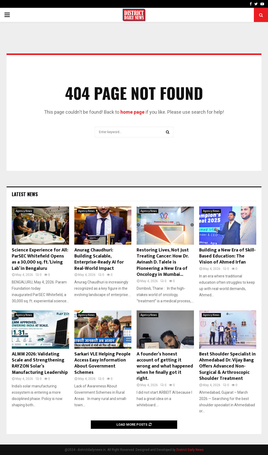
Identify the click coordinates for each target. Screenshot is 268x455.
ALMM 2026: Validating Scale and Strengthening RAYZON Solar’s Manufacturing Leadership (40, 363)
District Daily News (190, 450)
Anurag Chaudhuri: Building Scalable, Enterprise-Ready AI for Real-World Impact (99, 259)
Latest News (25, 194)
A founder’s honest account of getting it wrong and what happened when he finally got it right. (165, 366)
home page (132, 112)
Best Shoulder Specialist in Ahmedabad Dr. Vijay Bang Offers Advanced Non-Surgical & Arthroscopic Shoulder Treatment (227, 366)
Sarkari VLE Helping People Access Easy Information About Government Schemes (102, 363)
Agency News (24, 211)
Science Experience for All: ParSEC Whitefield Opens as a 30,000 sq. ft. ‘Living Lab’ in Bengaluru (40, 259)
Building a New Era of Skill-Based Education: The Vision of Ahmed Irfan (227, 256)
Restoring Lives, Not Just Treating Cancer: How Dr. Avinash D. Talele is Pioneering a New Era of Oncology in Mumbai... (163, 262)
